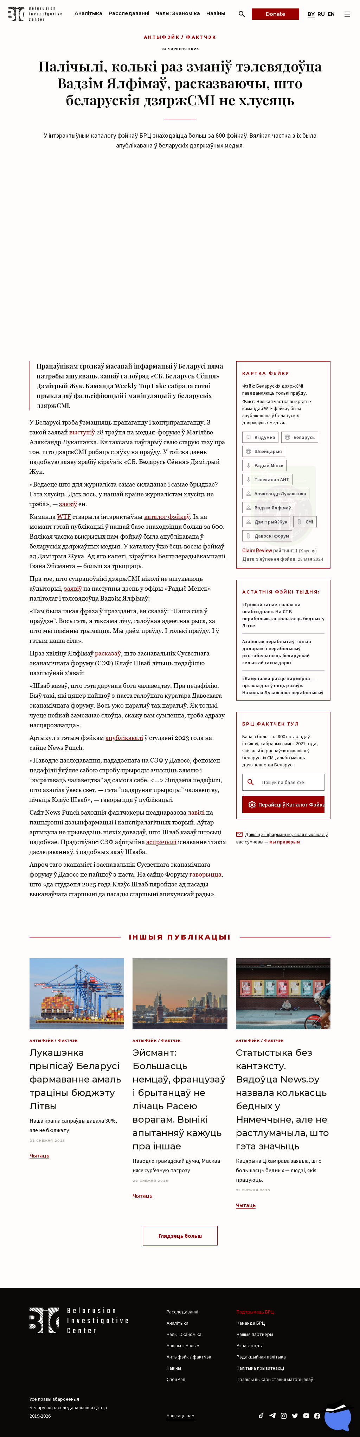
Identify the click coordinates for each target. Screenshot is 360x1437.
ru (321, 14)
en (331, 14)
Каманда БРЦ (251, 1323)
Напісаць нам (180, 1415)
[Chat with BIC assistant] (337, 1415)
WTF (64, 516)
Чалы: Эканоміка (178, 13)
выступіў (82, 432)
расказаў (108, 653)
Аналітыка (88, 13)
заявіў (68, 504)
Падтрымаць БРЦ (255, 1312)
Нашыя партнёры (255, 1334)
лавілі (196, 812)
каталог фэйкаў (167, 516)
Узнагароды (250, 1345)
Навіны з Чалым (183, 1345)
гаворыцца (205, 874)
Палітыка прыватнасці (260, 1368)
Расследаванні (129, 13)
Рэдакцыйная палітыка (261, 1357)
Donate (275, 14)
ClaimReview (257, 550)
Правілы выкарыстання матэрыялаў (275, 1379)
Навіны (215, 13)
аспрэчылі (161, 842)
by (311, 14)
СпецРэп (176, 1379)
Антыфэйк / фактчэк (180, 37)
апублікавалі (124, 737)
